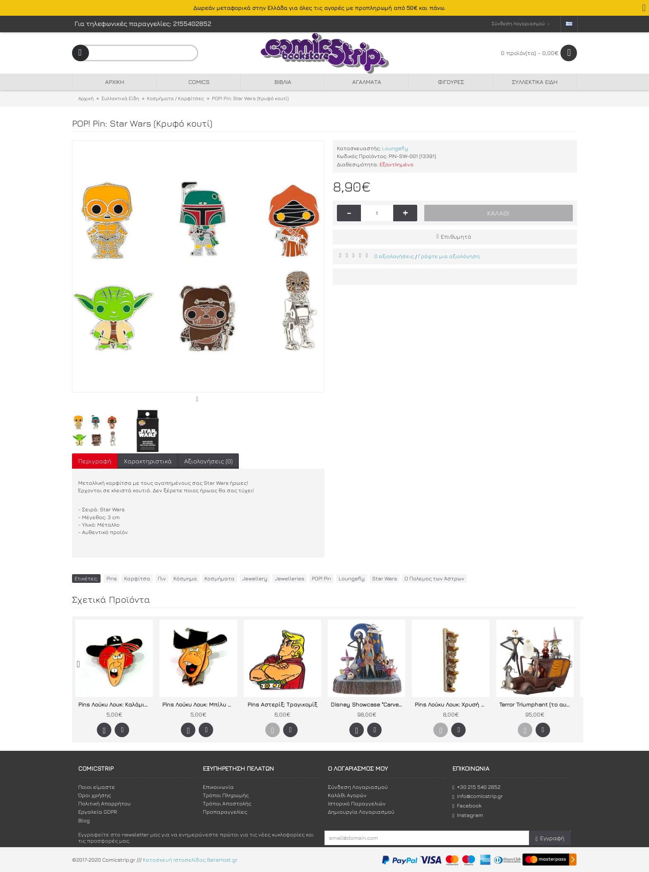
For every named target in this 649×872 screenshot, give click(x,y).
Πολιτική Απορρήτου (104, 803)
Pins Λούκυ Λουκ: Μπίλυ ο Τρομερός (199, 704)
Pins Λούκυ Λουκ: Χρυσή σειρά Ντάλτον (452, 704)
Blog (84, 820)
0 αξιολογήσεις (394, 256)
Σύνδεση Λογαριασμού (358, 786)
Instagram (467, 815)
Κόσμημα (185, 578)
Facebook (466, 805)
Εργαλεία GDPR (97, 811)
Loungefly (395, 148)
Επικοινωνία (218, 786)
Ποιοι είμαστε (96, 786)
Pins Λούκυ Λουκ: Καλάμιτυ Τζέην (115, 704)
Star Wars (384, 578)
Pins (111, 578)
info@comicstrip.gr (477, 796)
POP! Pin (321, 578)
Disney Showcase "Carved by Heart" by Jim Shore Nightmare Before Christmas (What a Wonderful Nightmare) (368, 704)
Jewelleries (289, 578)
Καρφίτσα (137, 578)
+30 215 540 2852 (476, 787)
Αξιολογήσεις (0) (208, 461)
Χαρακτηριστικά (148, 461)
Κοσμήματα (219, 578)
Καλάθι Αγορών (347, 795)
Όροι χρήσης (94, 795)
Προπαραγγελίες (225, 811)
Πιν (162, 578)
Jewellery (254, 578)
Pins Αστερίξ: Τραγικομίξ (282, 704)
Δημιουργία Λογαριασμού (361, 811)
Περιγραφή (94, 461)
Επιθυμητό (456, 236)
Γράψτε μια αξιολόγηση (449, 256)
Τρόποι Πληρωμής (226, 795)
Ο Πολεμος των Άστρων (434, 578)
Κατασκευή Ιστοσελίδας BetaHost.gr (190, 859)
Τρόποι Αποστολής (227, 803)
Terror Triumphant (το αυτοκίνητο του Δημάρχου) (536, 704)
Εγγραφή (550, 838)
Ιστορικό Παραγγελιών (357, 803)
